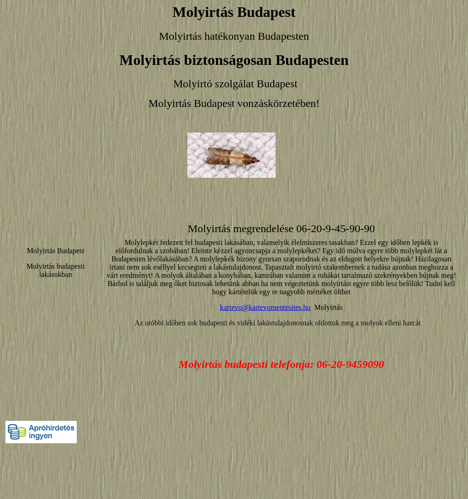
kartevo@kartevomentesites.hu (265, 307)
